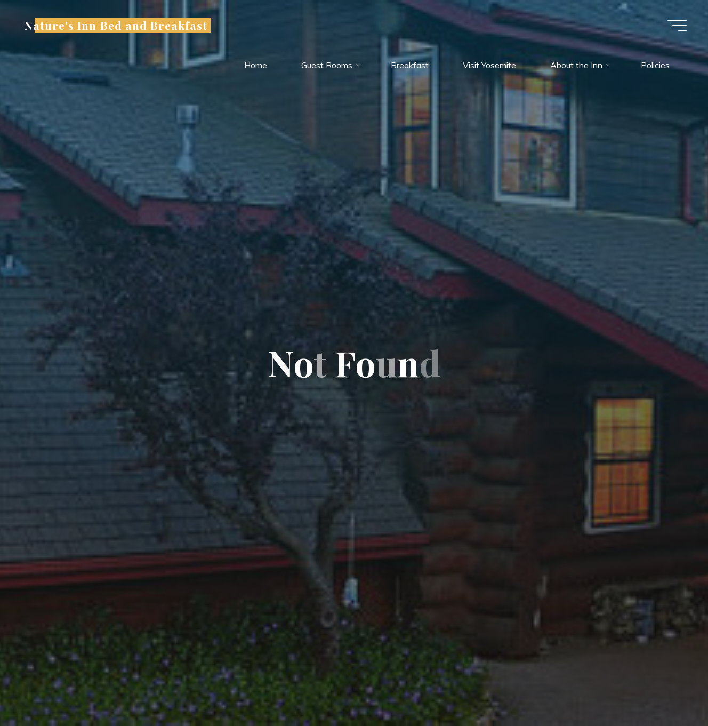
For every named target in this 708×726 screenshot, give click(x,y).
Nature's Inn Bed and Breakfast (116, 25)
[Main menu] (677, 25)
